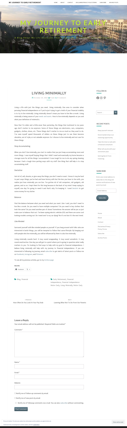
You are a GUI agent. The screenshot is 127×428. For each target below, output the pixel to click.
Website (17, 383)
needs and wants (45, 116)
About (62, 2)
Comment (18, 330)
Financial (24, 279)
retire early (77, 285)
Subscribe (103, 2)
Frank (52, 98)
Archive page (49, 260)
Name (17, 362)
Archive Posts (113, 2)
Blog (18, 279)
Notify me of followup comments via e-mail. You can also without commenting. (49, 403)
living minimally (66, 285)
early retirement (59, 279)
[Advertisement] (63, 72)
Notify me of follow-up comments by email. (32, 393)
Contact (70, 2)
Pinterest (39, 254)
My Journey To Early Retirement (25, 2)
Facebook (20, 254)
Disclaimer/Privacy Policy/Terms (86, 2)
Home (55, 2)
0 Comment (61, 98)
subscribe (48, 251)
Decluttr (75, 188)
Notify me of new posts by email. (28, 398)
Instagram (28, 254)
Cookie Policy (36, 424)
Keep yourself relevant (105, 130)
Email (17, 372)
